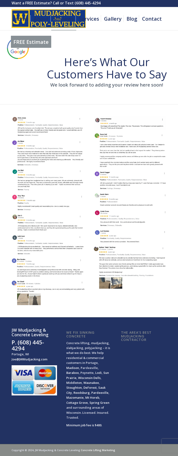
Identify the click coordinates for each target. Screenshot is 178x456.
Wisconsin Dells (89, 378)
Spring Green (99, 403)
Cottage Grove (77, 403)
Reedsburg (81, 393)
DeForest (90, 387)
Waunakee (91, 383)
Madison (72, 368)
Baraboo (72, 373)
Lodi (98, 373)
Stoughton (74, 387)
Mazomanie (75, 397)
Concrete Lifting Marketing (98, 450)
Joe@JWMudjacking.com (29, 359)
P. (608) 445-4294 (28, 345)
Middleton (74, 383)
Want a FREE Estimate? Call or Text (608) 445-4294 (56, 3)
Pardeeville (99, 393)
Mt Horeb (92, 397)
